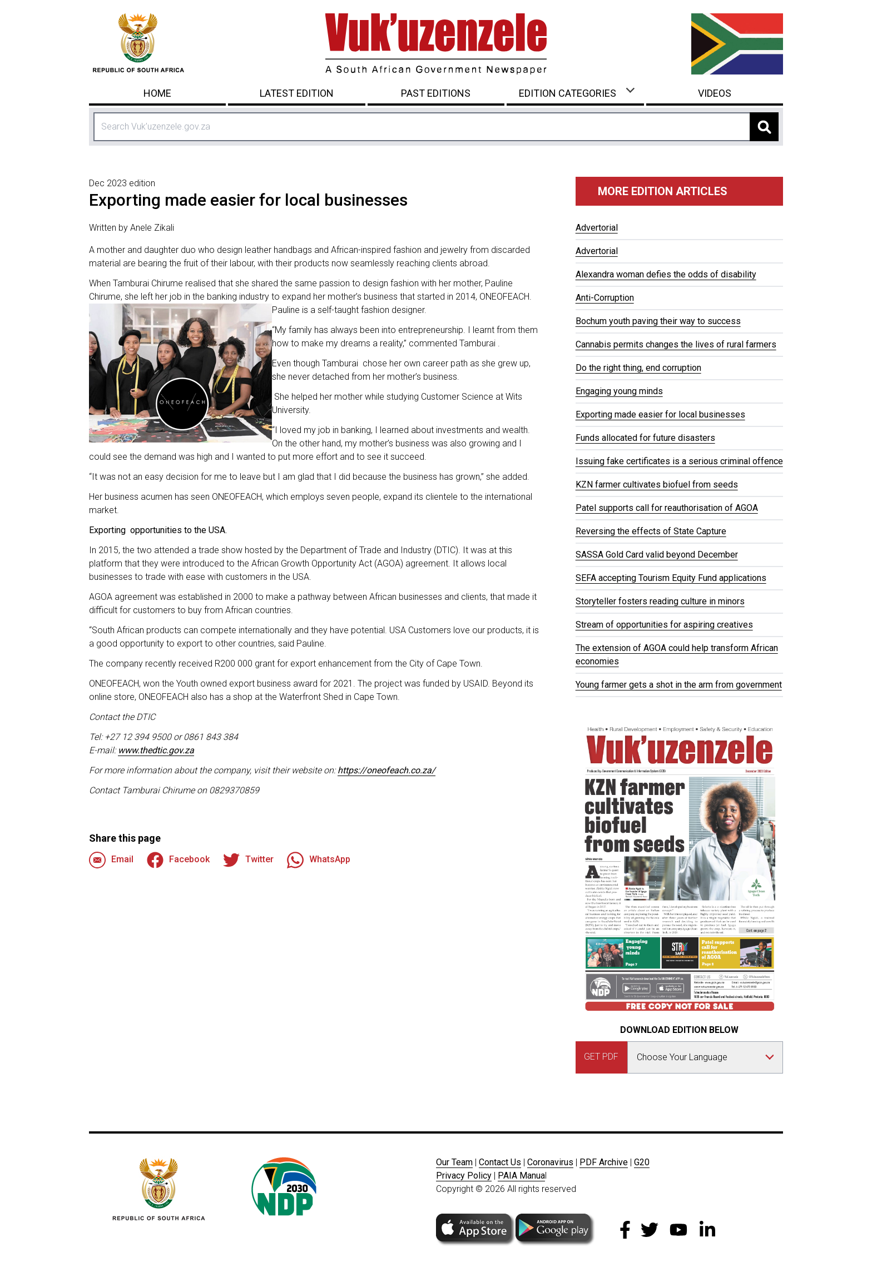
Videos (714, 93)
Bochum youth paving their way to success (658, 321)
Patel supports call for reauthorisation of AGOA (667, 508)
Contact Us (500, 1162)
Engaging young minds (619, 391)
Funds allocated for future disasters (645, 438)
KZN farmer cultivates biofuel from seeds (657, 484)
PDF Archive (603, 1162)
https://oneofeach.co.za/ (386, 770)
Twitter (248, 860)
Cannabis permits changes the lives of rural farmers (676, 344)
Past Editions (435, 93)
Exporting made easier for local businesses (660, 414)
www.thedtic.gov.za (156, 750)
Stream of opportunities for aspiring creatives (664, 624)
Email (111, 860)
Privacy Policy (464, 1175)
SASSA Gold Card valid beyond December (657, 554)
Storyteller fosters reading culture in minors (660, 601)
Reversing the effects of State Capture (651, 531)
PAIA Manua (521, 1175)
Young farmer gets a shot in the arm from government (679, 684)
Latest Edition (297, 93)
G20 (642, 1162)
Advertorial (597, 227)
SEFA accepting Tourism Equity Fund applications (671, 578)
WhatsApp (318, 860)
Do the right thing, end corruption (638, 367)
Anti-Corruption (605, 297)
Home (157, 93)
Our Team (454, 1162)
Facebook (178, 860)
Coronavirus (550, 1162)
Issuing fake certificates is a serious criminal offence (679, 461)
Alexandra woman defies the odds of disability (666, 274)
